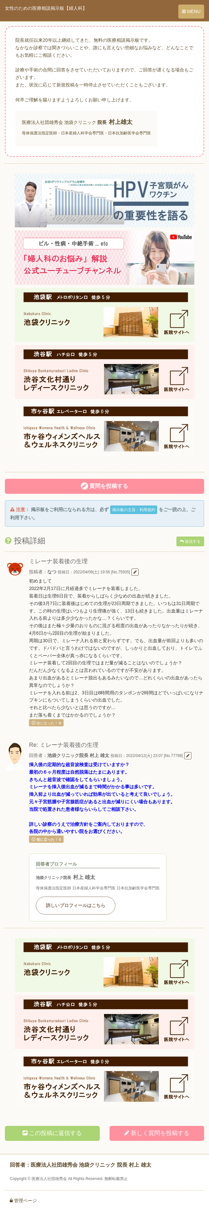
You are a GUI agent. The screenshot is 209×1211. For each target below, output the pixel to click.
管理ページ (23, 1200)
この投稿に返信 (52, 1133)
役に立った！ (46, 722)
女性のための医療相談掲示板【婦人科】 (46, 8)
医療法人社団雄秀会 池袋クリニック (59, 122)
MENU (191, 11)
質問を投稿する (104, 486)
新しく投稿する (156, 1133)
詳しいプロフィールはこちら (75, 905)
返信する (190, 541)
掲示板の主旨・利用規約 (133, 509)
